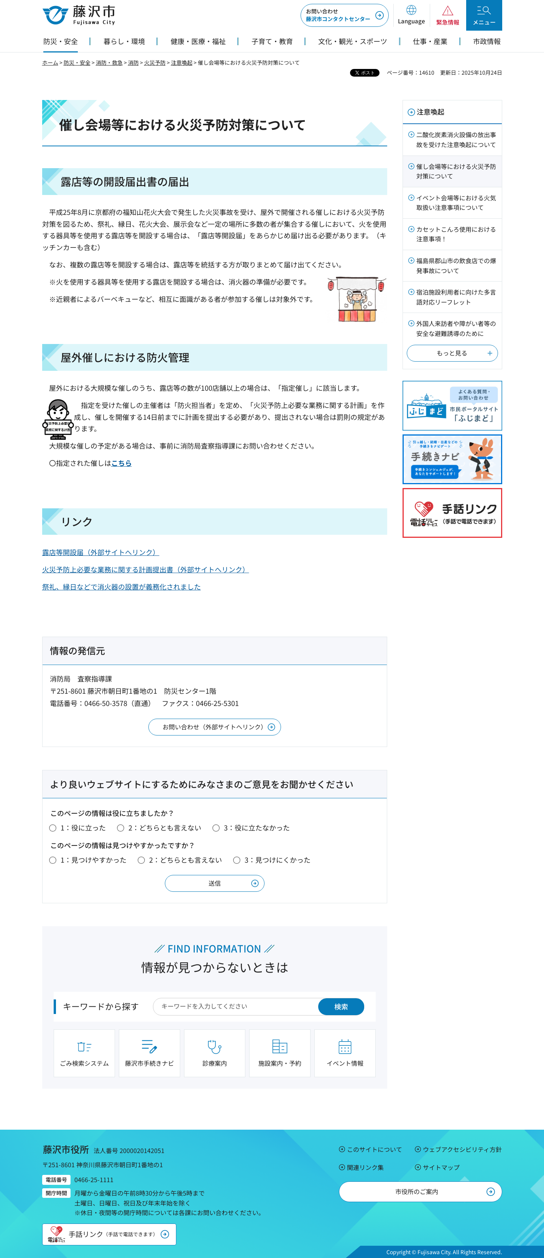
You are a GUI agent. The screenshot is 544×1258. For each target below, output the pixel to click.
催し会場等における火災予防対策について (456, 171)
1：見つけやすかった (94, 860)
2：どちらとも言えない (164, 827)
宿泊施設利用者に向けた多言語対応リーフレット (456, 296)
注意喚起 (181, 62)
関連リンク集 (365, 1167)
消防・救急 (109, 62)
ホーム (50, 62)
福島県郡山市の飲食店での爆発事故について (456, 265)
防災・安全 (77, 62)
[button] (411, 15)
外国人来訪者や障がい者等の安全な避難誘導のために (456, 328)
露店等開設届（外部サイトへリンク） (100, 552)
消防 (133, 62)
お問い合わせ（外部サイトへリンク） (215, 726)
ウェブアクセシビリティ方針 (462, 1149)
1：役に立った (83, 827)
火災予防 (155, 62)
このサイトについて (374, 1149)
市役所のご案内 (416, 1191)
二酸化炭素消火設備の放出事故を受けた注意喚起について (456, 139)
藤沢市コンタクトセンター (338, 15)
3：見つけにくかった (278, 860)
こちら (121, 463)
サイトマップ (441, 1167)
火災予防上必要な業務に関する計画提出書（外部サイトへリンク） (145, 569)
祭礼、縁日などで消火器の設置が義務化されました (121, 586)
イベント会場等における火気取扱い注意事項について (456, 202)
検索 (341, 1006)
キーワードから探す (101, 1006)
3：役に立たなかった (257, 827)
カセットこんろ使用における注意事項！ (456, 234)
